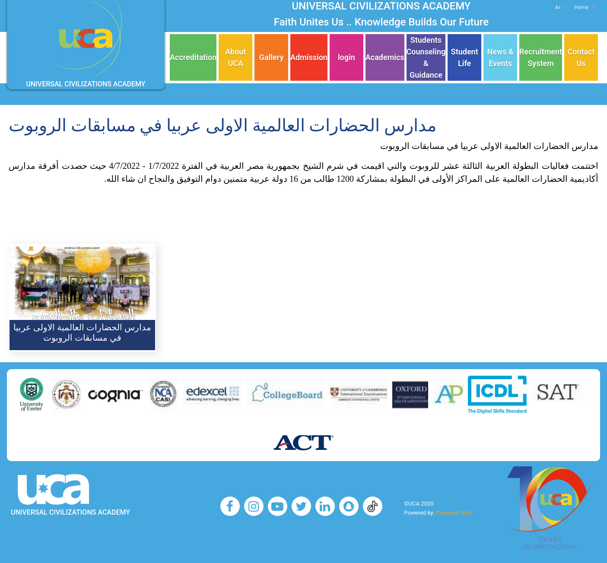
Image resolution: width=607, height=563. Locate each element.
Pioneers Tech (453, 512)
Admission (308, 57)
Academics (384, 57)
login (346, 57)
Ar (560, 7)
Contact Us (581, 57)
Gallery (271, 57)
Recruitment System (540, 57)
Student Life (464, 57)
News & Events (500, 57)
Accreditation (193, 57)
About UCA (235, 57)
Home (585, 7)
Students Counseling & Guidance (426, 57)
